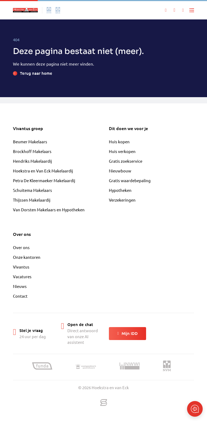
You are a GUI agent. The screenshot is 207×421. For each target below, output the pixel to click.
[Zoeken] (165, 10)
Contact (20, 295)
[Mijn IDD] (183, 10)
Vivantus (21, 266)
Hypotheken (120, 190)
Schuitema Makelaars (32, 190)
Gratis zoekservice (125, 161)
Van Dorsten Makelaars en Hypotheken (49, 209)
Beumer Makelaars (30, 141)
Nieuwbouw (120, 170)
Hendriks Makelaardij (32, 161)
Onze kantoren (26, 257)
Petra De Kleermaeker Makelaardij (44, 180)
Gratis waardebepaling (130, 180)
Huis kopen (119, 141)
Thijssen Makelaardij (31, 199)
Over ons (21, 247)
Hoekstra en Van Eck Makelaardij (43, 170)
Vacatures (22, 276)
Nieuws (20, 286)
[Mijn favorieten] (174, 10)
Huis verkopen (122, 151)
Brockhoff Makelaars (32, 151)
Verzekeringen (122, 199)
